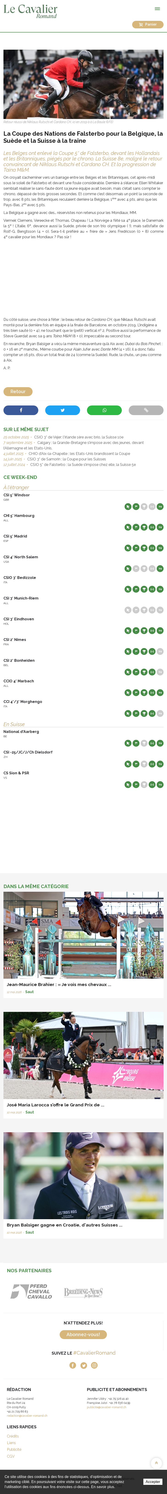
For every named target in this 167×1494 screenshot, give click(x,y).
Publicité (14, 1449)
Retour (18, 391)
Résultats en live (152, 506)
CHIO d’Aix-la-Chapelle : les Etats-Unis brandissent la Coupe (79, 453)
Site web (128, 506)
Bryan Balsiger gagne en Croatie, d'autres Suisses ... (64, 1224)
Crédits (13, 1436)
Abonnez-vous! (83, 1334)
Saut (29, 992)
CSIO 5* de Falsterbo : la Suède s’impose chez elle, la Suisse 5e (82, 464)
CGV (11, 1456)
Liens (11, 1443)
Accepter (153, 1482)
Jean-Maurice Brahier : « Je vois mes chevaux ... (59, 984)
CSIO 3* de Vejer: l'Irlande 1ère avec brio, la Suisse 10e (78, 437)
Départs (136, 506)
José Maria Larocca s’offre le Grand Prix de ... (55, 1104)
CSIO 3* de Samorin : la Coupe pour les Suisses (66, 459)
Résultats (144, 506)
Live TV (160, 506)
